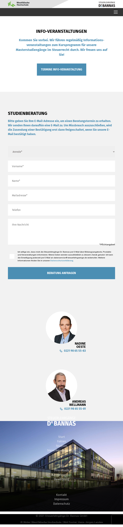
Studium (61, 446)
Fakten (61, 441)
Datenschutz (61, 504)
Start (61, 437)
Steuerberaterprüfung (61, 450)
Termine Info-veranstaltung (61, 69)
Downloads (61, 470)
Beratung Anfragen (61, 273)
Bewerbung (61, 479)
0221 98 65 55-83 (75, 351)
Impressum (61, 499)
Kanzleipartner (62, 475)
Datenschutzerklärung (61, 261)
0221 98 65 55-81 (75, 409)
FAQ (61, 466)
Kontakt (61, 495)
